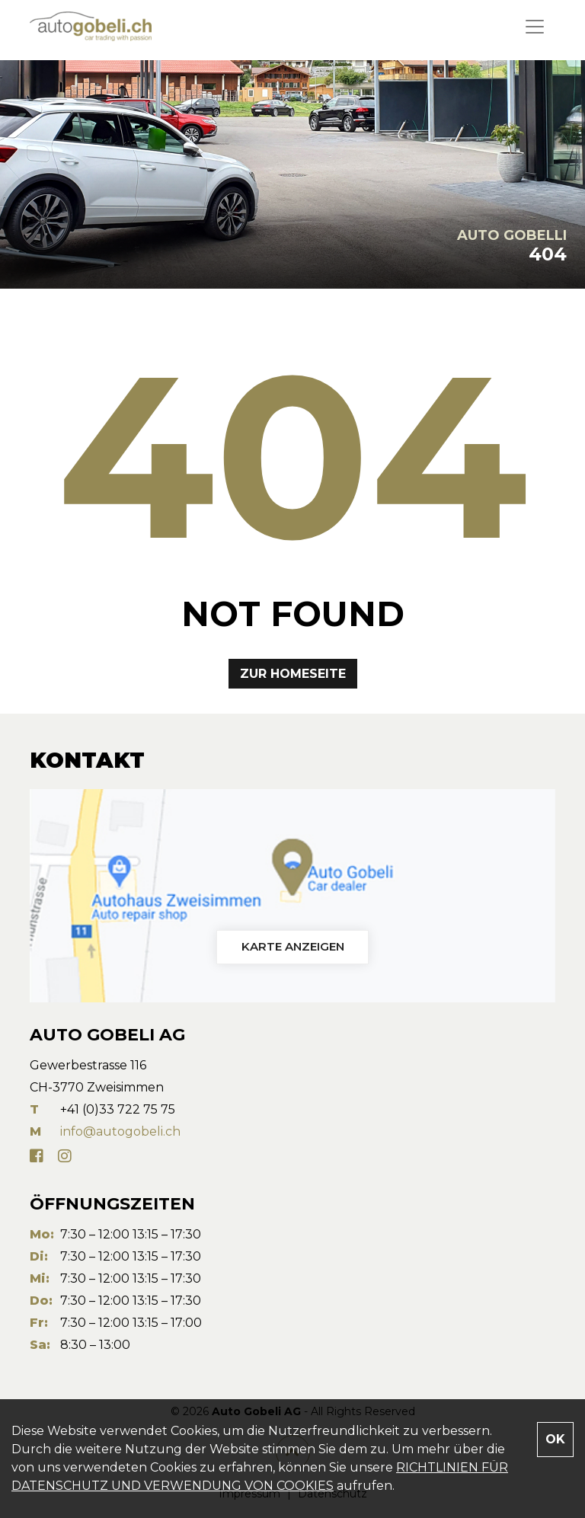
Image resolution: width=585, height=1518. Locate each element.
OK (555, 1439)
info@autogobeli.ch (120, 1131)
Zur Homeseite (293, 673)
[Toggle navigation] (534, 26)
